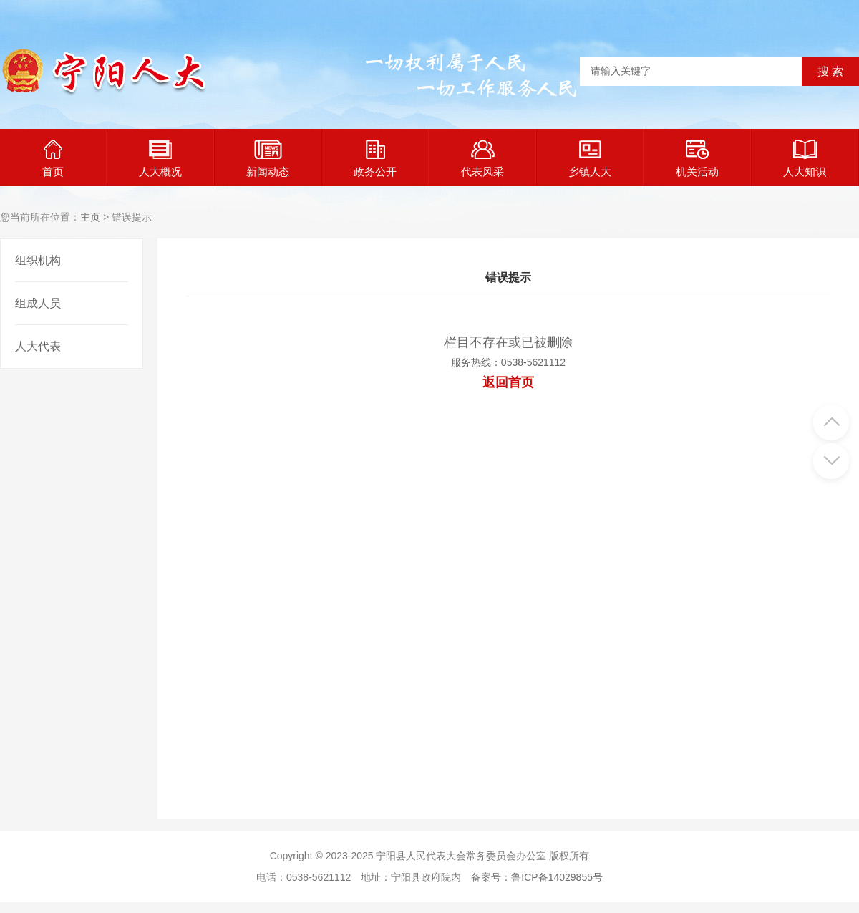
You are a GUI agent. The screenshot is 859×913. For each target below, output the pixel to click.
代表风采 (482, 159)
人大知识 (804, 159)
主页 (90, 217)
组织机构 (38, 260)
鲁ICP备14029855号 (557, 877)
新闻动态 (267, 159)
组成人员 (38, 303)
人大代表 (38, 346)
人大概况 (160, 159)
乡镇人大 (589, 159)
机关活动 (697, 159)
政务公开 (375, 159)
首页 (53, 159)
